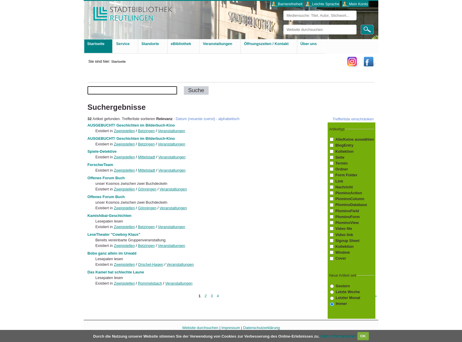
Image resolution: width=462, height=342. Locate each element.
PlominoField (347, 211)
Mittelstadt (146, 157)
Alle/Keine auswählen (354, 139)
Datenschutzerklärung (261, 328)
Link (339, 181)
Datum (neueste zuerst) (195, 119)
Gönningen (147, 189)
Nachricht (344, 187)
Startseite (118, 61)
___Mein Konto (355, 4)
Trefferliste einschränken (353, 119)
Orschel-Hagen (150, 264)
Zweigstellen (124, 131)
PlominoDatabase (351, 205)
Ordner (341, 169)
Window (342, 252)
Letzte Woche (348, 292)
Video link (344, 235)
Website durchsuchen (200, 328)
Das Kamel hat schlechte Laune (116, 272)
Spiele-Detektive (102, 151)
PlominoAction (348, 193)
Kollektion (344, 151)
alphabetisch (229, 119)
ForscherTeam (100, 164)
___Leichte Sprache (322, 4)
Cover (340, 258)
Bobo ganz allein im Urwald (112, 253)
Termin (341, 163)
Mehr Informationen (339, 336)
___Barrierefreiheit (286, 4)
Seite (339, 157)
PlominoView (347, 222)
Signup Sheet (347, 240)
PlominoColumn (349, 199)
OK (363, 336)
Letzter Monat (348, 297)
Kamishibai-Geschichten (109, 215)
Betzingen (146, 131)
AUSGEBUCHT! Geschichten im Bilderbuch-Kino (131, 125)
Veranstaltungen (171, 131)
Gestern (343, 286)
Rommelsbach (150, 283)
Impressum (231, 328)
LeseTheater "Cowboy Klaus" (114, 234)
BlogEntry (344, 145)
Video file (343, 228)
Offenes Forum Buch (106, 178)
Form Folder (346, 175)
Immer (341, 303)
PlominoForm (347, 217)
